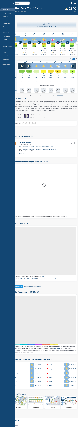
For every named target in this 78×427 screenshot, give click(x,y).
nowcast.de (21, 341)
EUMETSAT (40, 274)
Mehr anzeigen (28, 154)
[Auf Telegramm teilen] (39, 124)
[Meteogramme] (39, 393)
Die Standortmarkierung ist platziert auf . (35, 272)
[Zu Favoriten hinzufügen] (50, 8)
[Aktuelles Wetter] (69, 9)
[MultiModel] (69, 393)
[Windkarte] (24, 393)
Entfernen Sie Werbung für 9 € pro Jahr (46, 25)
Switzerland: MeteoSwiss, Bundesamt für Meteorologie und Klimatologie (45, 150)
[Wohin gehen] (54, 393)
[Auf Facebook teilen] (32, 124)
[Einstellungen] (74, 3)
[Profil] (71, 3)
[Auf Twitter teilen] (35, 124)
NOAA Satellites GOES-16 (31, 274)
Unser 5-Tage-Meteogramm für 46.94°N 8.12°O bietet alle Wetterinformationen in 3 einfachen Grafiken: (46, 217)
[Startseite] (6, 3)
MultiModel (66, 94)
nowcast (60, 274)
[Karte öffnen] (34, 3)
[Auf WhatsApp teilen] (29, 124)
